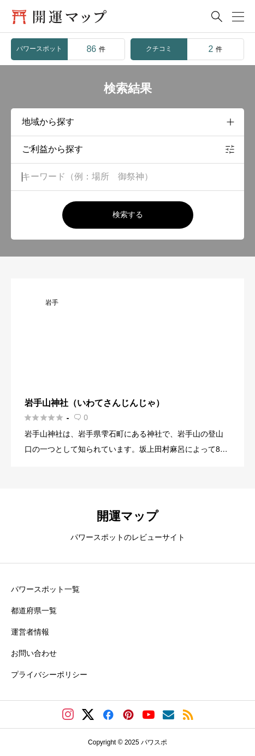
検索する (127, 214)
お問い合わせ (34, 653)
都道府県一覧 (34, 610)
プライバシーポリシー (49, 674)
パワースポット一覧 (45, 589)
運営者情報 (30, 631)
